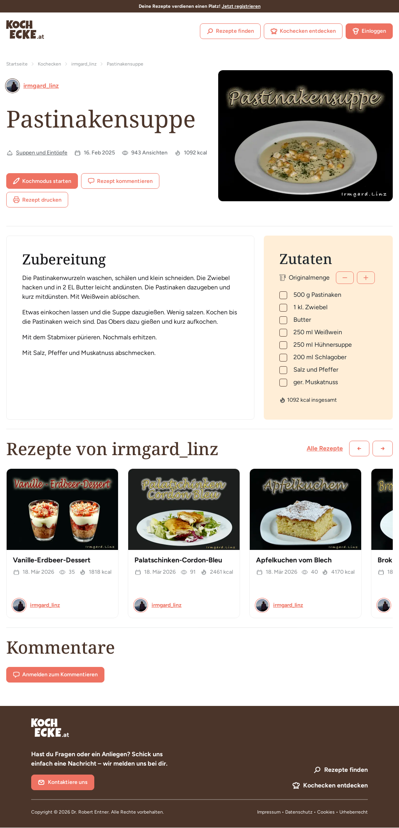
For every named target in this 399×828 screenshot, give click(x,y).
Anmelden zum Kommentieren (55, 674)
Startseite (17, 64)
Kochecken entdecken (303, 31)
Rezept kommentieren (120, 180)
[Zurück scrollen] (359, 448)
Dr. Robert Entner (90, 812)
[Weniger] (345, 277)
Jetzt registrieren (241, 6)
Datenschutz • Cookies (310, 812)
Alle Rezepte (325, 448)
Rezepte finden (230, 31)
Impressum (269, 812)
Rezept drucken (37, 199)
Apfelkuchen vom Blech (294, 560)
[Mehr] (366, 277)
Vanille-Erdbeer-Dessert (51, 560)
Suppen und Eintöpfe (41, 152)
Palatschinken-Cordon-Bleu (178, 560)
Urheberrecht (353, 812)
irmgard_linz (84, 64)
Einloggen (369, 31)
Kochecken (49, 64)
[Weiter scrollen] (383, 448)
